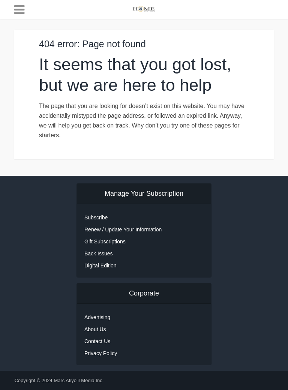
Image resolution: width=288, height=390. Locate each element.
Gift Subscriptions (105, 241)
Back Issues (98, 253)
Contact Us (97, 341)
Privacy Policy (100, 353)
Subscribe (96, 217)
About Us (95, 329)
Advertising (97, 317)
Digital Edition (100, 265)
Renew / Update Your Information (123, 229)
